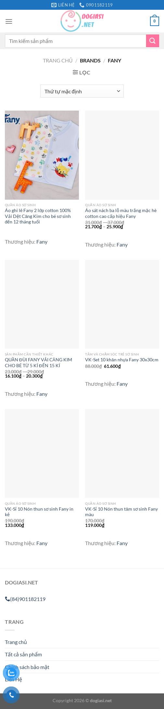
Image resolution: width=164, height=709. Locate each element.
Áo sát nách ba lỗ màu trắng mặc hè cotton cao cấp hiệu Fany (121, 213)
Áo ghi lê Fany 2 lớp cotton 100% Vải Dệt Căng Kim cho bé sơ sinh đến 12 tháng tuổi (38, 216)
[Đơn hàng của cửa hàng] (82, 91)
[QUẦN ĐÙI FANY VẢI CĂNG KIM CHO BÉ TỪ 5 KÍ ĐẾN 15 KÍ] (42, 304)
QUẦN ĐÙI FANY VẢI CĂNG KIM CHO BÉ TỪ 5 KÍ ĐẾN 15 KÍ (38, 362)
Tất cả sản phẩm (23, 654)
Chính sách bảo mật (27, 667)
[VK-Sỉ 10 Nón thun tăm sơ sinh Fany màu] (122, 453)
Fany (41, 241)
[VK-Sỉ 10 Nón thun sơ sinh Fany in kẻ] (42, 453)
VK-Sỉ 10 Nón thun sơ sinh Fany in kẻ (39, 511)
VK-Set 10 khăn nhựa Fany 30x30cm (121, 359)
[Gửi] (152, 40)
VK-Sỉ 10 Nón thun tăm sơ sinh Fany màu (121, 511)
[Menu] (9, 21)
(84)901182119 (25, 599)
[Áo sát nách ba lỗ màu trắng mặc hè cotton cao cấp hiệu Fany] (122, 155)
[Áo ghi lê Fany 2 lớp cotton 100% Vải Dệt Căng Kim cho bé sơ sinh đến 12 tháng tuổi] (42, 155)
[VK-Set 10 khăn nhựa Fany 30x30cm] (122, 304)
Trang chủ (58, 60)
